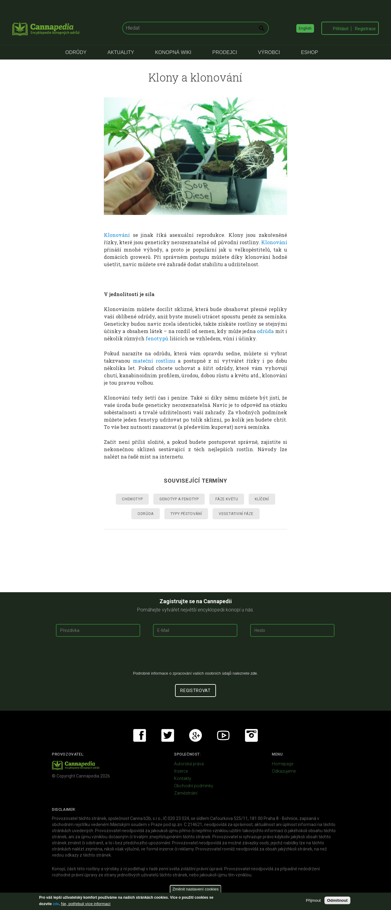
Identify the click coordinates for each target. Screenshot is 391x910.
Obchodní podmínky (193, 785)
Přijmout (313, 900)
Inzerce (181, 771)
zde (56, 904)
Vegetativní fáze (236, 514)
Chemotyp (132, 499)
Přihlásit (341, 28)
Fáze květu (226, 499)
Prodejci (224, 52)
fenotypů (157, 338)
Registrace (365, 28)
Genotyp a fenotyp (179, 499)
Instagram (251, 735)
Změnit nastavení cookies (195, 889)
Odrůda (145, 514)
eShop (309, 52)
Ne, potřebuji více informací (86, 903)
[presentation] (195, 656)
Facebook (139, 735)
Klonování (117, 235)
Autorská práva (189, 763)
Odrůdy (75, 52)
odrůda (265, 331)
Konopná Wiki (173, 52)
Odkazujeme (284, 771)
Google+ (195, 735)
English (305, 28)
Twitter (167, 735)
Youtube (223, 735)
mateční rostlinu (154, 360)
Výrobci (269, 52)
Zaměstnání (185, 793)
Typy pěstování (186, 514)
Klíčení (262, 499)
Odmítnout (337, 900)
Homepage (282, 763)
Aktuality (121, 52)
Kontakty (182, 778)
